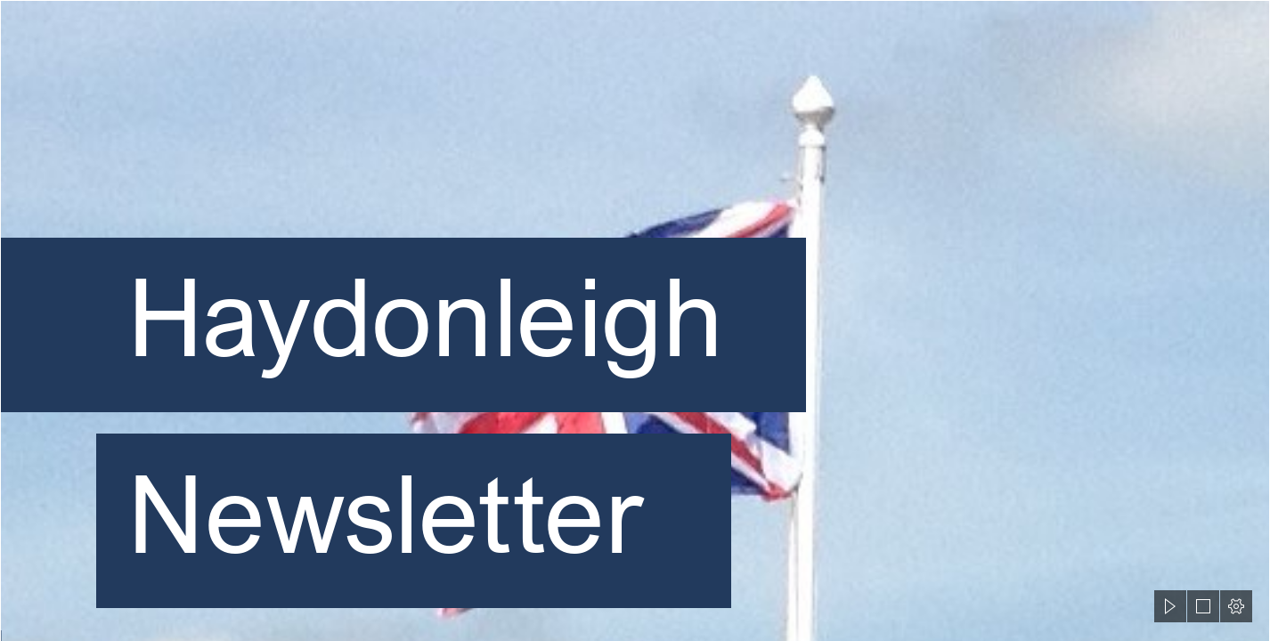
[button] (1170, 606)
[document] (635, 320)
